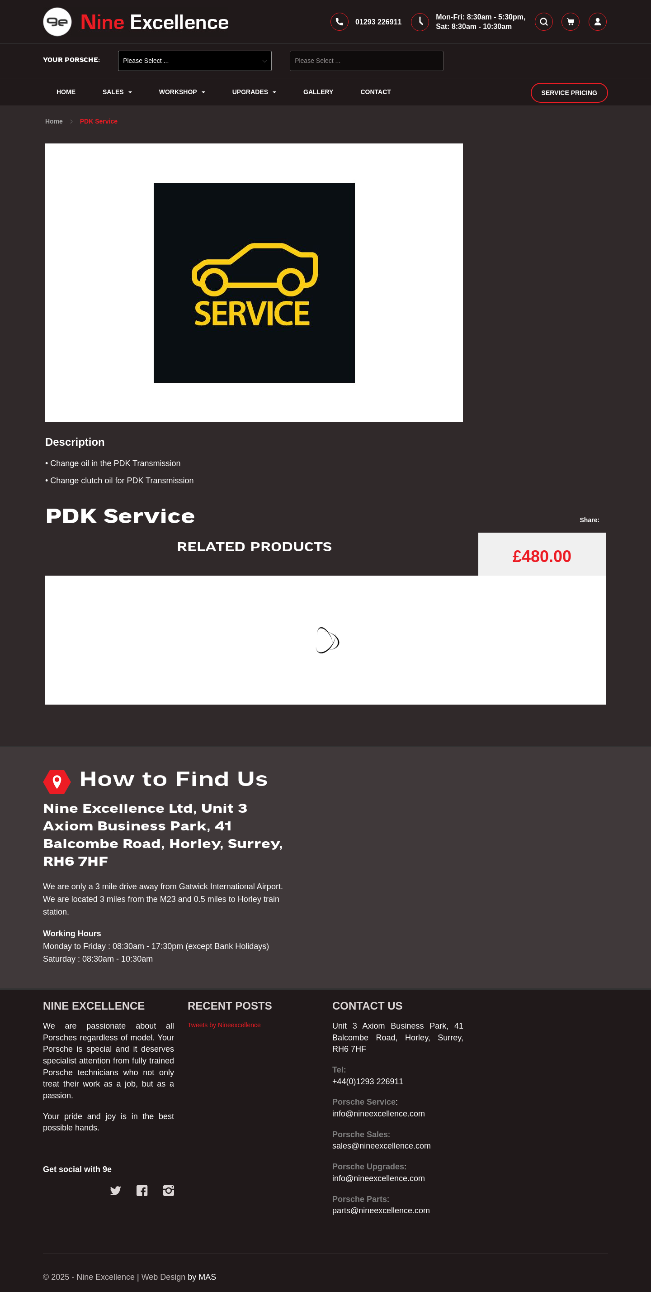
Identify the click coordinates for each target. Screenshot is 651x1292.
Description (75, 442)
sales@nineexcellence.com (381, 1145)
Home (55, 121)
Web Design (164, 1277)
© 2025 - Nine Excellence (89, 1277)
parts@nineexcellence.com (381, 1210)
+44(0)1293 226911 (368, 1081)
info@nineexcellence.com (378, 1113)
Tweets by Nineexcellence (224, 1025)
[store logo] (135, 22)
